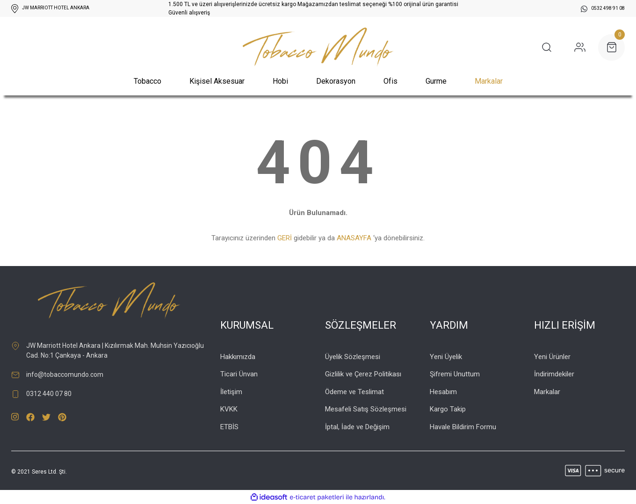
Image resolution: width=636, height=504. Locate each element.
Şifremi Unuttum (455, 374)
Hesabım (443, 392)
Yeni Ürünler (552, 357)
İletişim (231, 392)
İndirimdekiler (554, 374)
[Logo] (318, 47)
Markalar (489, 81)
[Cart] (611, 47)
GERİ (284, 238)
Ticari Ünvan (239, 374)
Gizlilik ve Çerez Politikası (363, 374)
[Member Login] (579, 47)
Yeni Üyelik (446, 357)
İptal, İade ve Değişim (357, 427)
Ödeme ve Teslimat (354, 392)
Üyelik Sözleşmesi (352, 357)
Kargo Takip (448, 409)
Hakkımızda (237, 357)
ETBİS (229, 427)
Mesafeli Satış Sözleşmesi (365, 409)
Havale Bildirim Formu (463, 427)
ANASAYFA (354, 238)
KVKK (229, 409)
